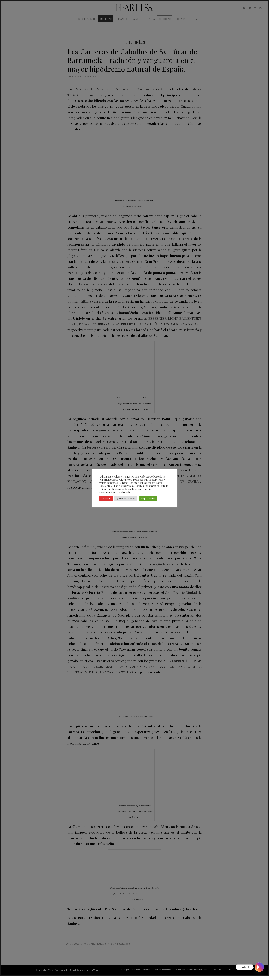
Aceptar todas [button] (148, 498)
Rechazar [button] (106, 498)
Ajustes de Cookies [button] (125, 498)
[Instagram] (259, 967)
